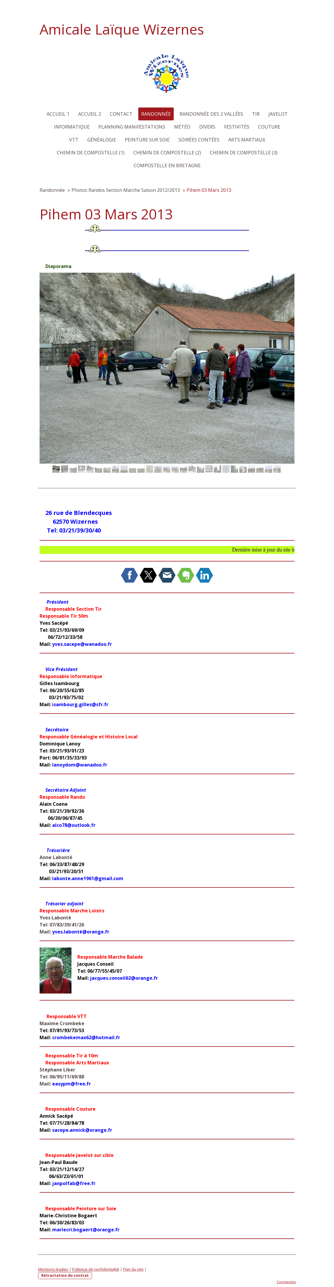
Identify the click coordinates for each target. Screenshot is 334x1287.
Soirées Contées (198, 139)
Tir (256, 114)
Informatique (72, 127)
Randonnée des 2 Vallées (211, 114)
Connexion (286, 1281)
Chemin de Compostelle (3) (243, 152)
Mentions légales (53, 1269)
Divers (207, 127)
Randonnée (156, 114)
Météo (182, 127)
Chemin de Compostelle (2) (167, 152)
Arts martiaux (246, 139)
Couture (269, 127)
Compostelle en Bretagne (167, 165)
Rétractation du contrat (65, 1275)
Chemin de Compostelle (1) (91, 152)
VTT (74, 139)
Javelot (278, 114)
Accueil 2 (89, 114)
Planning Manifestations (131, 127)
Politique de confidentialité (95, 1269)
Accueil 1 (58, 114)
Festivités (236, 127)
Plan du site (133, 1269)
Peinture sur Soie (147, 139)
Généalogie (101, 139)
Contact (121, 114)
